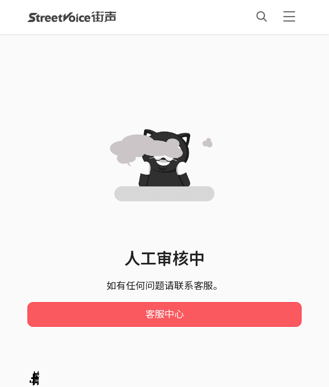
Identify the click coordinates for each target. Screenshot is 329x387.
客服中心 (164, 314)
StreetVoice (71, 16)
